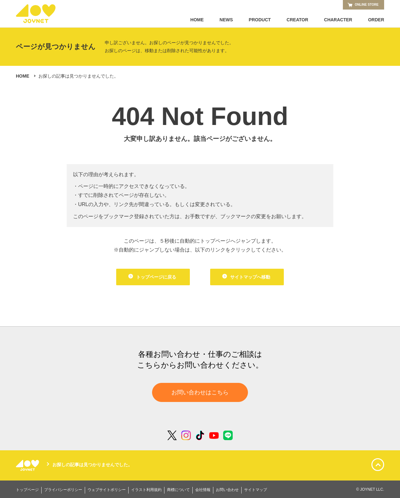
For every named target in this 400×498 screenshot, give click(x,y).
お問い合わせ (227, 490)
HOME (197, 19)
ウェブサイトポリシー (107, 490)
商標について (178, 490)
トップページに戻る (152, 277)
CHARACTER (338, 19)
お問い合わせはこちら (200, 392)
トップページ (27, 490)
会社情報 (202, 490)
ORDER (376, 19)
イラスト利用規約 (146, 490)
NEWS (226, 19)
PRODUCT (260, 19)
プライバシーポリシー (63, 490)
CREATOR (297, 19)
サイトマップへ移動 (246, 277)
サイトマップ (255, 490)
